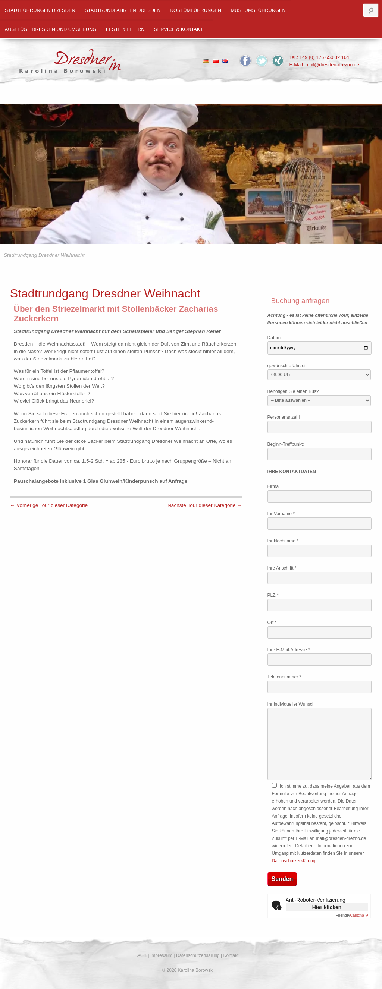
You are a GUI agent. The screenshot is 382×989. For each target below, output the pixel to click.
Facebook (245, 60)
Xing (278, 60)
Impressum (161, 955)
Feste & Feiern (125, 29)
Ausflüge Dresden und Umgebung (50, 29)
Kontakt (231, 955)
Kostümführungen (195, 10)
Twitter (262, 60)
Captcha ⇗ (352, 915)
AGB (142, 955)
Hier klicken (327, 907)
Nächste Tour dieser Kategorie (204, 505)
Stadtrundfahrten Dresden (123, 10)
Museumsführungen (258, 10)
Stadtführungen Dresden (40, 10)
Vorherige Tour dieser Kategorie (49, 505)
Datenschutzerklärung (294, 860)
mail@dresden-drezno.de (332, 64)
